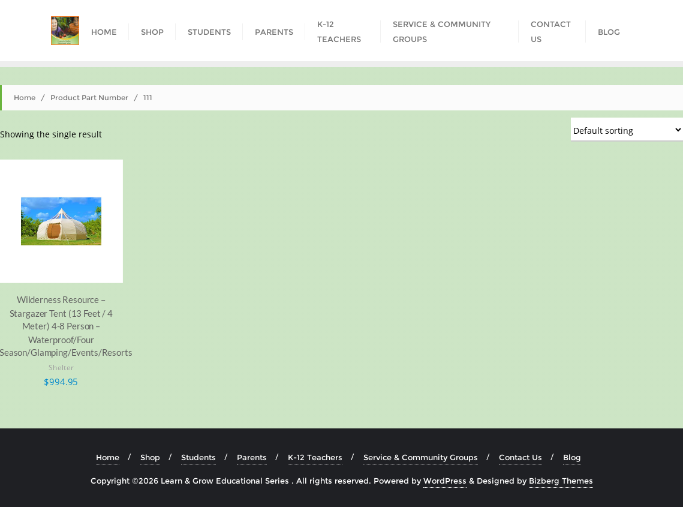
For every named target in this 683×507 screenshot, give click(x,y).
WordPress (445, 480)
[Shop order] (627, 130)
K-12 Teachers (315, 457)
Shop (150, 457)
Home (24, 97)
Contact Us (520, 457)
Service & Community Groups (420, 457)
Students (198, 457)
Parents (252, 457)
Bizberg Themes (561, 480)
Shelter (61, 367)
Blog (572, 457)
